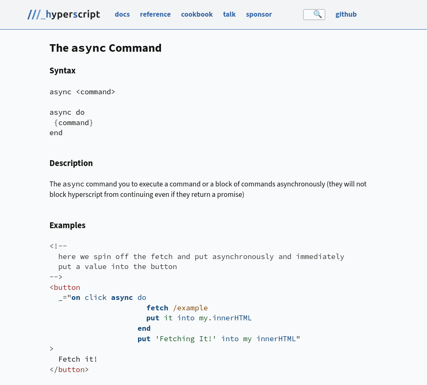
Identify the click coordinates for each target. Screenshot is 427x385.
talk (229, 14)
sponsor (259, 14)
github (346, 14)
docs (122, 14)
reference (155, 14)
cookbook (197, 14)
